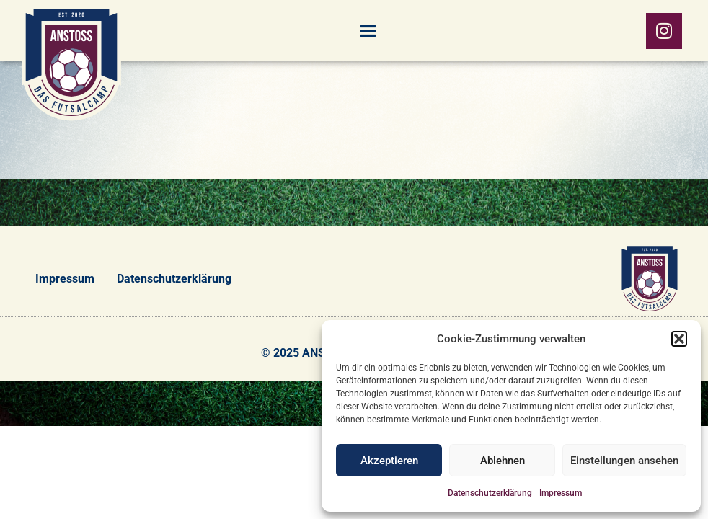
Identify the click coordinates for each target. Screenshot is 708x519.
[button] (679, 339)
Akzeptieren (389, 460)
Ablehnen (502, 460)
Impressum (560, 493)
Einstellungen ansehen (624, 460)
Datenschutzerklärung (490, 493)
